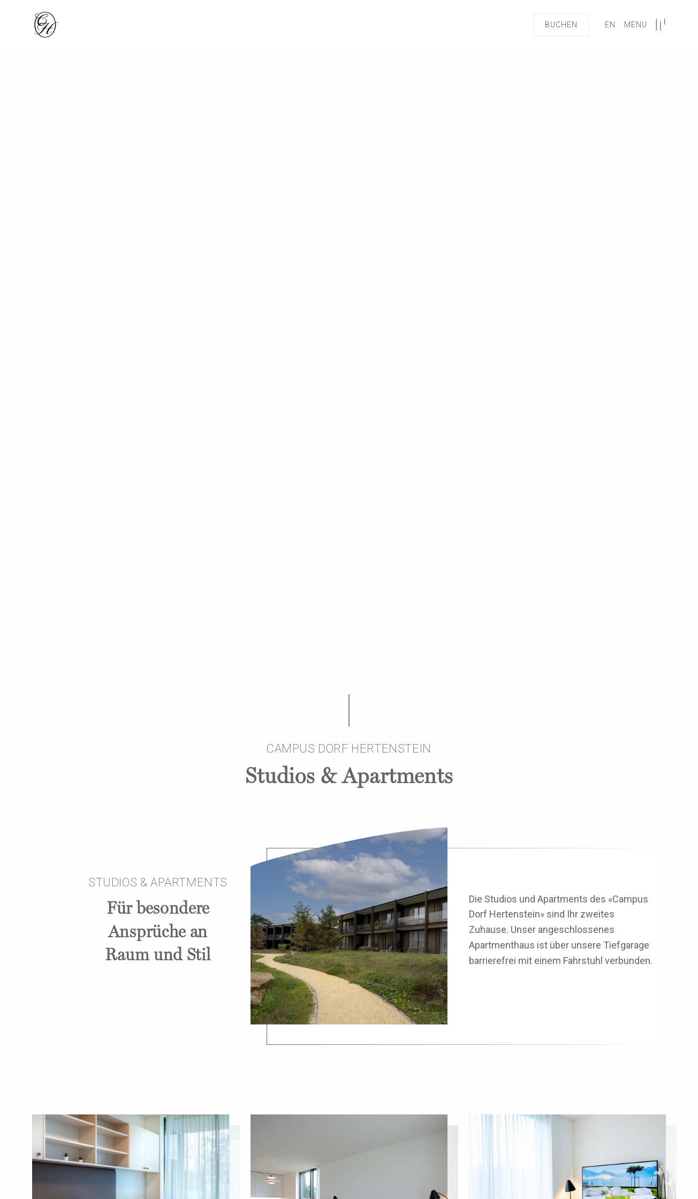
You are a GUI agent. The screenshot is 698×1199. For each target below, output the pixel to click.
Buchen (561, 24)
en (610, 24)
